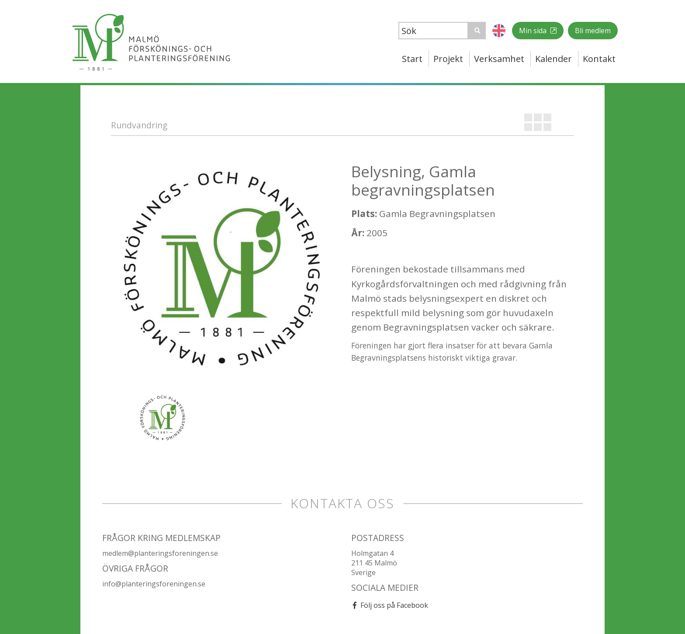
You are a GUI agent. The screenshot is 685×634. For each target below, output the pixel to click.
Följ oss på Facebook (394, 605)
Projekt (448, 59)
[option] (222, 273)
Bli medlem (593, 30)
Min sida (533, 30)
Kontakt (599, 59)
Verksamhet (499, 59)
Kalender (553, 59)
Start (412, 59)
